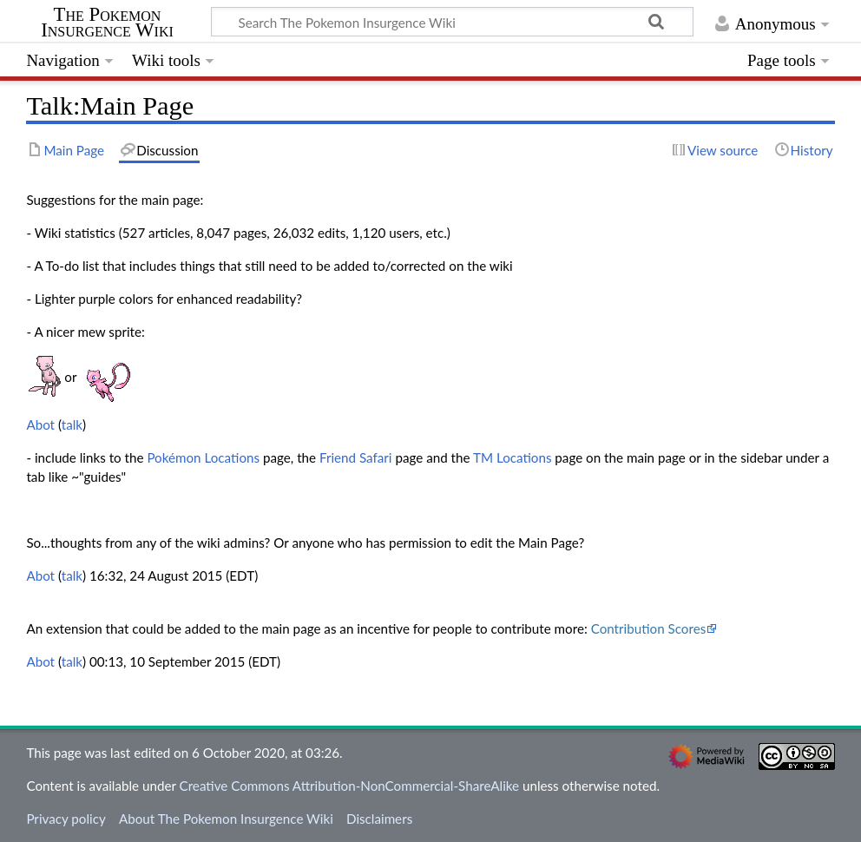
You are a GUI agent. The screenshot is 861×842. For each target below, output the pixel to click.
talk (72, 424)
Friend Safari (355, 457)
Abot (40, 424)
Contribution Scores (649, 628)
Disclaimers (379, 818)
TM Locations (512, 457)
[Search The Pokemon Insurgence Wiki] (452, 22)
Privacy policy (65, 818)
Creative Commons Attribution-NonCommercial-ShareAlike (350, 785)
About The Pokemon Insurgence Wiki (226, 818)
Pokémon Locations (203, 457)
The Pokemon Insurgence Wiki (107, 22)
